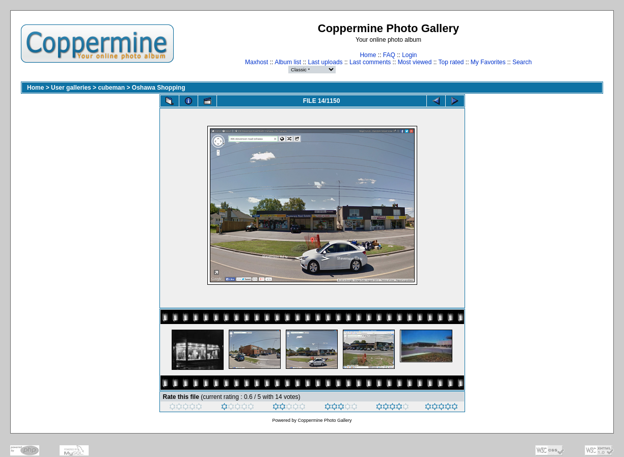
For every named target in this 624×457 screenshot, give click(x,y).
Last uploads (325, 62)
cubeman (111, 87)
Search (522, 62)
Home (368, 55)
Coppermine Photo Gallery (324, 420)
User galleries (71, 87)
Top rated (451, 62)
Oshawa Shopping (158, 87)
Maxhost (256, 62)
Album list (288, 62)
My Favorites (488, 62)
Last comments (370, 62)
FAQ (389, 55)
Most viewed (415, 62)
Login (409, 55)
